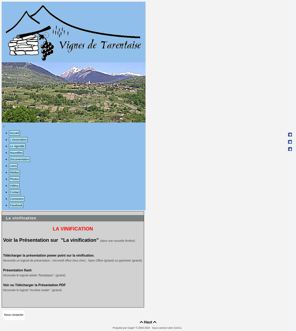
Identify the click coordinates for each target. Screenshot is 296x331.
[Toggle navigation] (4, 126)
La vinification (21, 218)
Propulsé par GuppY (124, 327)
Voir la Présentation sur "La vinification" (51, 240)
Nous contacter (13, 314)
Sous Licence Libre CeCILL (167, 327)
